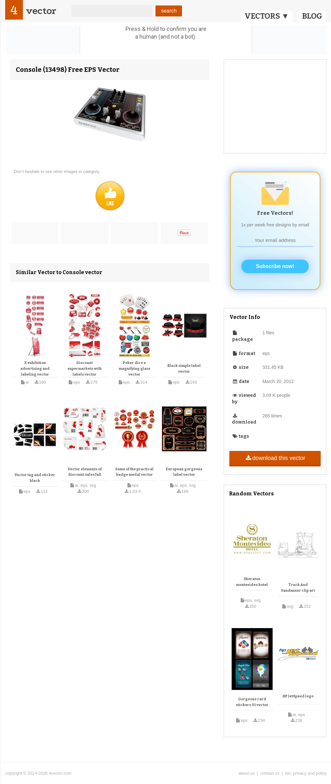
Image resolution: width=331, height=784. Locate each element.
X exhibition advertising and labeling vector (35, 368)
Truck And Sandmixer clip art (298, 588)
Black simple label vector (184, 369)
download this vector (275, 458)
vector (41, 10)
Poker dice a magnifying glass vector (134, 368)
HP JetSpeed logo (298, 696)
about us (246, 773)
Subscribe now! (275, 266)
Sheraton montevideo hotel (252, 582)
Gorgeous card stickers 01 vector (252, 702)
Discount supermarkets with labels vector (84, 368)
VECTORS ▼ (267, 16)
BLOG (312, 16)
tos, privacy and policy (305, 773)
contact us (269, 773)
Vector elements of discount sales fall (85, 472)
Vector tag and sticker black (35, 478)
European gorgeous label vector (184, 472)
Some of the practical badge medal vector (134, 472)
